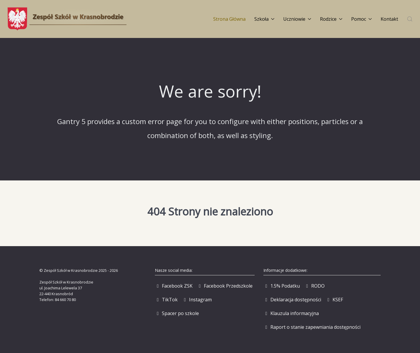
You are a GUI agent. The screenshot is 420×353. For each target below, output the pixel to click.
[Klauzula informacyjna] (291, 313)
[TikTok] (166, 299)
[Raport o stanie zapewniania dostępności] (311, 327)
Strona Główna (229, 19)
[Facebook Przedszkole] (225, 286)
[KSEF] (334, 299)
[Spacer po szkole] (177, 313)
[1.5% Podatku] (281, 286)
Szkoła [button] (264, 19)
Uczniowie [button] (297, 19)
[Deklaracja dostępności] (292, 299)
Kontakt (389, 19)
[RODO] (314, 286)
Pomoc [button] (361, 19)
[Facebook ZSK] (173, 286)
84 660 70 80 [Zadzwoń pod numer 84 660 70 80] (65, 299)
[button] (410, 19)
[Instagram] (197, 299)
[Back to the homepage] (67, 19)
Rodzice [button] (331, 19)
